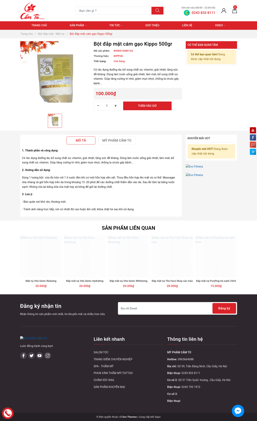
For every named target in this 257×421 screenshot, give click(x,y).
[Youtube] (39, 355)
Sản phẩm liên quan (128, 228)
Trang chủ (39, 25)
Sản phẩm (78, 25)
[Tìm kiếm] (157, 11)
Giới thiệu (152, 25)
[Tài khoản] (223, 10)
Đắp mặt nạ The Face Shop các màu (172, 280)
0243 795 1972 (191, 387)
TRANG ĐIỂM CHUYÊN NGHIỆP (113, 359)
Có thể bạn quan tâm (203, 44)
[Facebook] (23, 355)
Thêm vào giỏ (147, 105)
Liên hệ (187, 25)
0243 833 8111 (191, 373)
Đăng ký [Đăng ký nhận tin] (224, 308)
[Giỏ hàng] (234, 10)
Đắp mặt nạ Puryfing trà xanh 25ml (216, 280)
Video (220, 25)
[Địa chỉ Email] (177, 308)
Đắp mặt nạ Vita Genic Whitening (128, 280)
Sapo (158, 416)
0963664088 (186, 359)
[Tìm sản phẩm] (113, 11)
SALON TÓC (101, 352)
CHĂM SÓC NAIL (104, 380)
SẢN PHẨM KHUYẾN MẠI (109, 387)
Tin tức (116, 25)
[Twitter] (31, 355)
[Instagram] (47, 355)
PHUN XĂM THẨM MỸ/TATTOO (113, 373)
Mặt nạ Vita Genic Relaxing (41, 280)
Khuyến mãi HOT (199, 138)
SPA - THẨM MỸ (104, 366)
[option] (55, 76)
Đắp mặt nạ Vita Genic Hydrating (84, 280)
